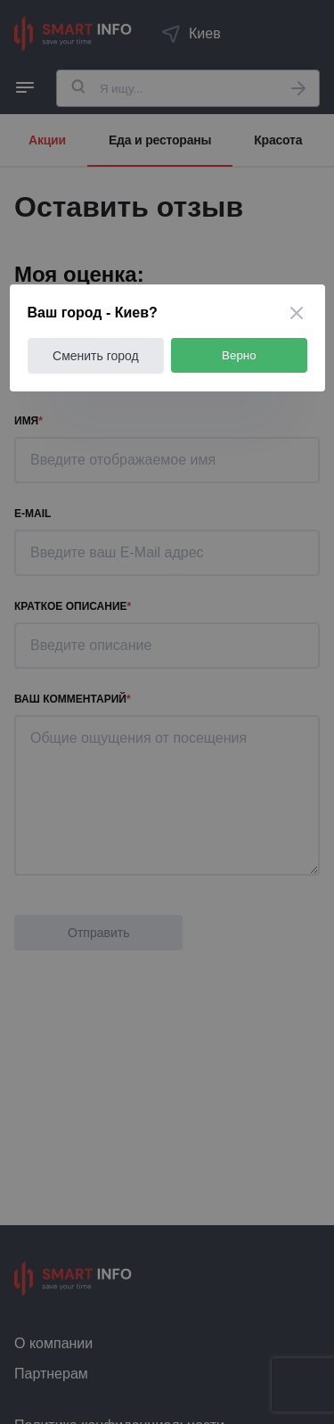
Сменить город (96, 356)
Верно (239, 355)
